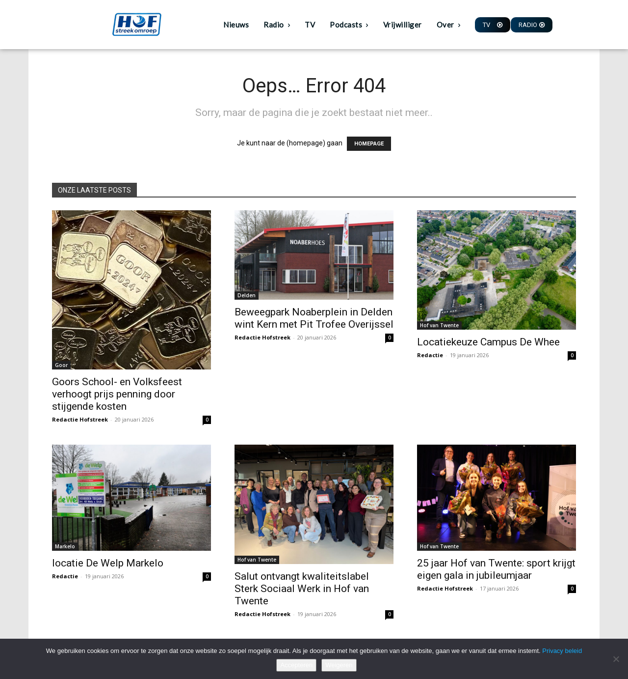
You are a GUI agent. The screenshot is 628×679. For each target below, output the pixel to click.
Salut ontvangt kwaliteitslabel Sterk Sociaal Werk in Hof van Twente (302, 588)
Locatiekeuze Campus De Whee (488, 342)
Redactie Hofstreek (80, 419)
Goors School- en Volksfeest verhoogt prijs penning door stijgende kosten (117, 394)
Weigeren (338, 665)
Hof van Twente (439, 325)
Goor (61, 365)
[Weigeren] (616, 659)
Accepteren (296, 665)
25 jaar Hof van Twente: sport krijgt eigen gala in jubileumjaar (496, 569)
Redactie (430, 355)
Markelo (65, 546)
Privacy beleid (562, 650)
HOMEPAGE (369, 144)
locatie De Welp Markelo (107, 563)
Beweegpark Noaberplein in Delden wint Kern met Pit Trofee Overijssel (314, 318)
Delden (246, 295)
